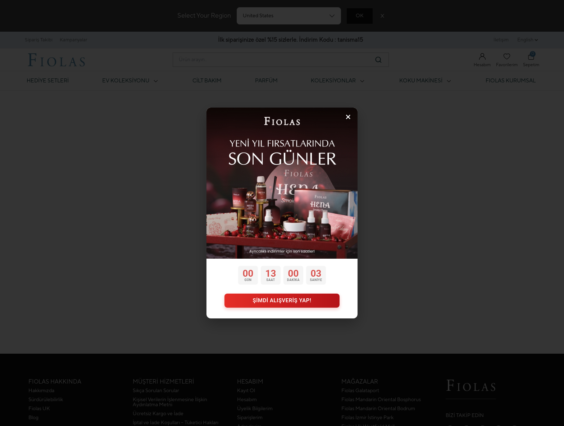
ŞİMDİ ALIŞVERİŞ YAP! (282, 300)
